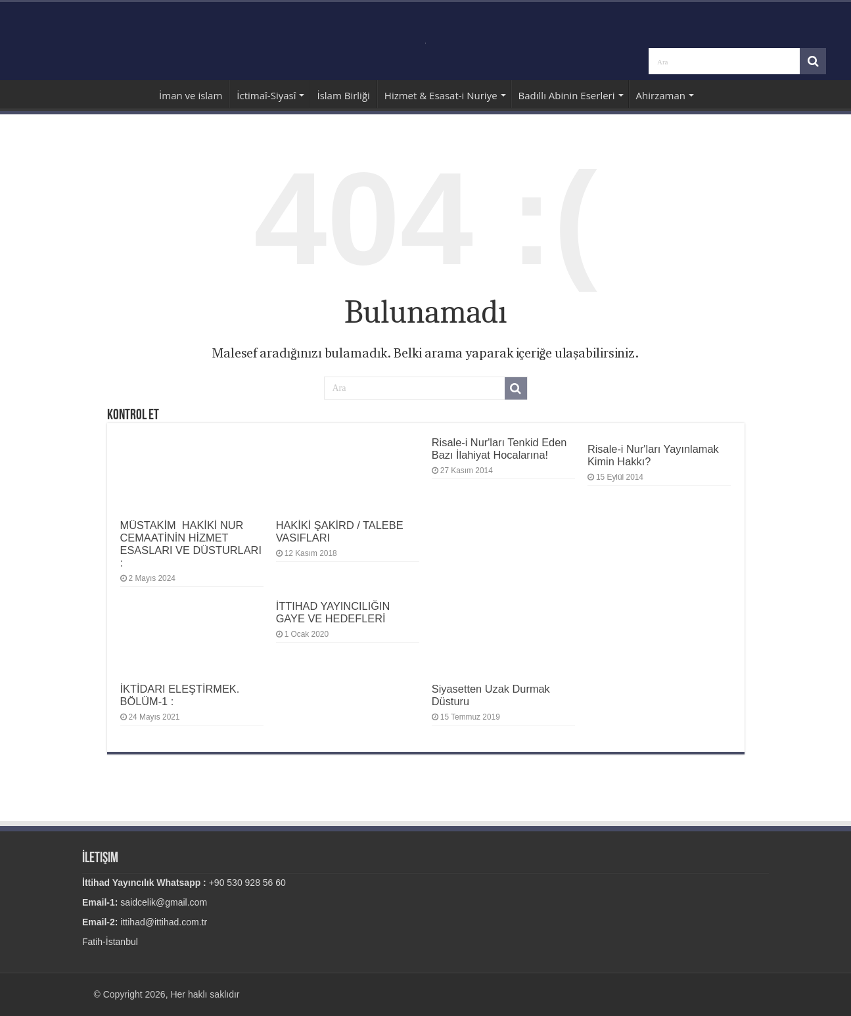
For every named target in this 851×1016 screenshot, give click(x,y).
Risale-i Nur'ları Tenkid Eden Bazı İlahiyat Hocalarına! (499, 448)
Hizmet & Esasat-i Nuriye (440, 95)
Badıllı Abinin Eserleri (566, 95)
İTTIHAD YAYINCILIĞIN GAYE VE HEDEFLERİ (333, 612)
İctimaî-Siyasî (266, 95)
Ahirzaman (660, 95)
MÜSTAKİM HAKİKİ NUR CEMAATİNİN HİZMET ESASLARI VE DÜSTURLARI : (191, 543)
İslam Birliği (343, 95)
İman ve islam (190, 95)
